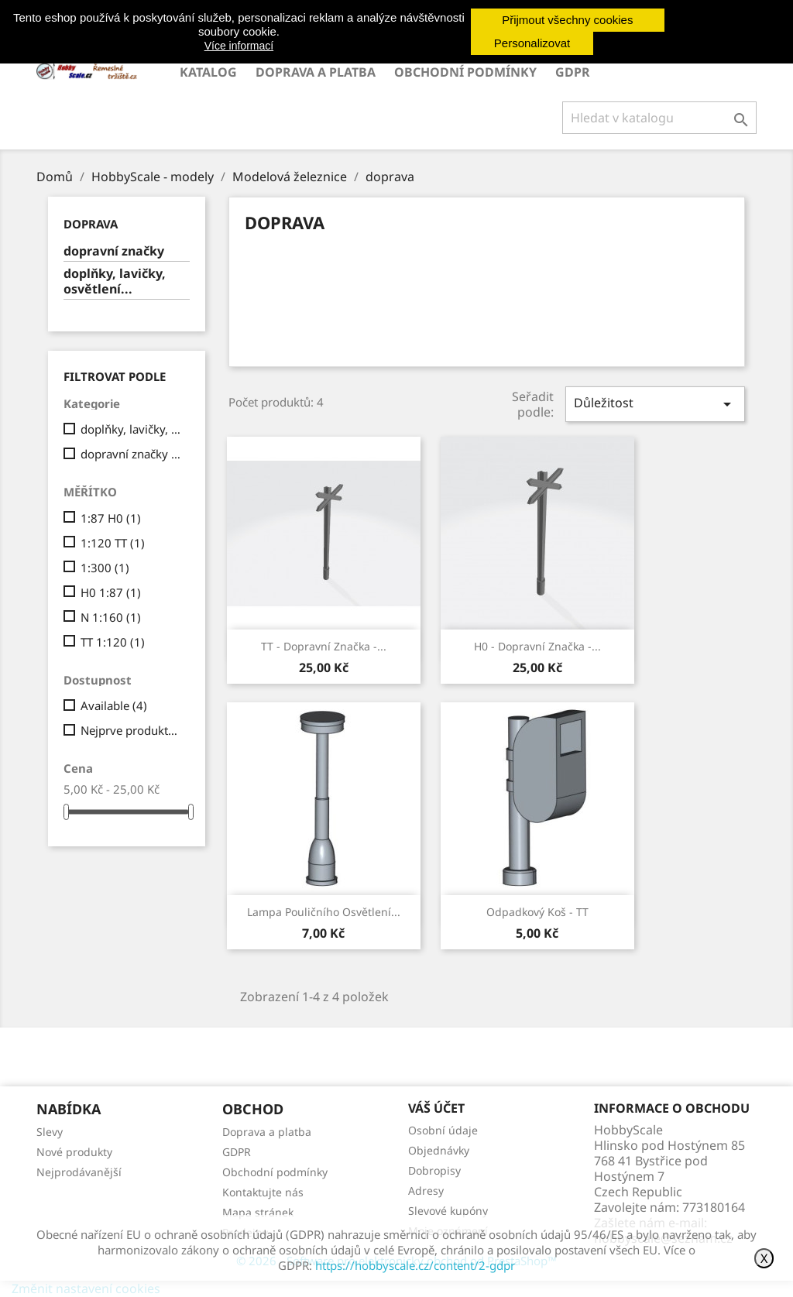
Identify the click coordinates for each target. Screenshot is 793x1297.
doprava (91, 224)
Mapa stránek (258, 1212)
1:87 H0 (111, 518)
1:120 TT (113, 543)
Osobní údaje (443, 1130)
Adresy (426, 1190)
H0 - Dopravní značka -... (537, 646)
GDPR (572, 72)
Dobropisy (434, 1170)
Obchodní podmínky (465, 72)
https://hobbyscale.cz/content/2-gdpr (415, 1265)
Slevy (49, 1131)
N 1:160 (111, 617)
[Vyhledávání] (659, 117)
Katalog (208, 72)
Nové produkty (74, 1151)
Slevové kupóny (448, 1210)
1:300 (105, 567)
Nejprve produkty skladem (132, 730)
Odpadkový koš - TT (537, 911)
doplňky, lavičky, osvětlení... (115, 281)
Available (114, 705)
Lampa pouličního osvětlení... (323, 911)
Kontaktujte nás (263, 1192)
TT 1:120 (113, 642)
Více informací (238, 45)
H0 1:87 (111, 592)
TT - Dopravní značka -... (323, 646)
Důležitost (655, 403)
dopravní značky (114, 251)
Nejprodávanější (79, 1172)
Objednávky (438, 1150)
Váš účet (436, 1108)
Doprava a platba (316, 72)
